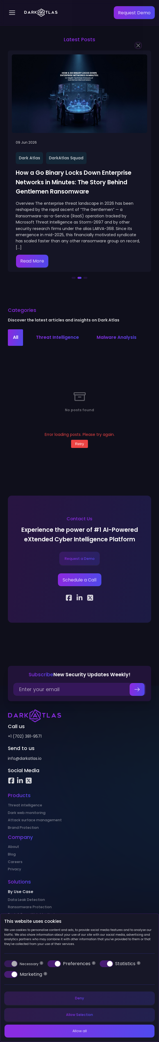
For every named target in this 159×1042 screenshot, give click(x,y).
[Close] (138, 45)
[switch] (11, 963)
